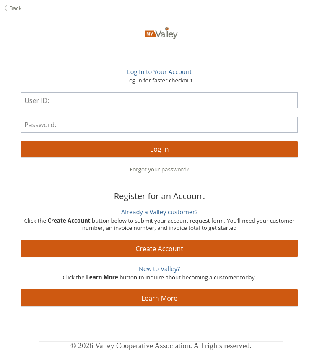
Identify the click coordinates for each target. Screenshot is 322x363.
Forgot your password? (159, 169)
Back (12, 8)
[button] (159, 149)
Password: (40, 124)
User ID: (36, 100)
